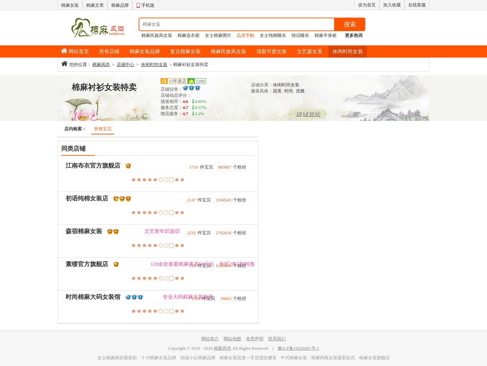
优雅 (300, 90)
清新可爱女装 (271, 51)
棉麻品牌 (120, 5)
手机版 (145, 4)
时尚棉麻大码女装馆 (93, 297)
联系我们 (277, 338)
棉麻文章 (95, 5)
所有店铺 (109, 51)
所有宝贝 (103, 128)
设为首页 (367, 4)
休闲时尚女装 (347, 51)
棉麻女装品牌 (145, 51)
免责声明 (254, 338)
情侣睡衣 (300, 35)
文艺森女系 (309, 51)
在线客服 (417, 4)
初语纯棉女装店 (87, 198)
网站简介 (210, 338)
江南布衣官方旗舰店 (93, 165)
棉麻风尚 (101, 64)
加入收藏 (392, 4)
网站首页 (79, 51)
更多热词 (354, 35)
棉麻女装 (70, 5)
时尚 (288, 90)
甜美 (277, 90)
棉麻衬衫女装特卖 (104, 87)
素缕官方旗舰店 (87, 264)
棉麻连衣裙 (189, 35)
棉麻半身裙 (326, 35)
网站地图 (232, 338)
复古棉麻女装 (185, 51)
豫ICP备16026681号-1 (298, 348)
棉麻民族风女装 (156, 35)
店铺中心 (125, 64)
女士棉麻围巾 (218, 35)
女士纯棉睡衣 (273, 35)
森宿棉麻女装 (84, 231)
